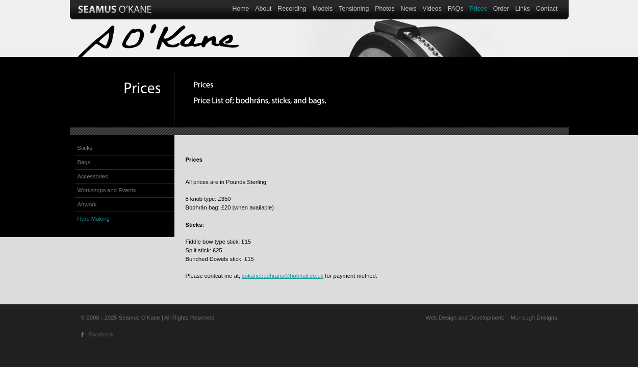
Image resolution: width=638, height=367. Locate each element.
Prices (478, 8)
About (263, 8)
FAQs (456, 8)
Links (522, 8)
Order (501, 8)
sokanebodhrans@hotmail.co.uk (282, 276)
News (409, 8)
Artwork (87, 204)
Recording (292, 8)
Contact (546, 8)
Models (323, 8)
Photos (384, 8)
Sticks (85, 148)
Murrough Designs (534, 317)
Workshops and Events (107, 190)
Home (241, 8)
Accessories (93, 176)
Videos (431, 8)
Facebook (101, 334)
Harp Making (94, 219)
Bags (84, 162)
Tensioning (354, 8)
